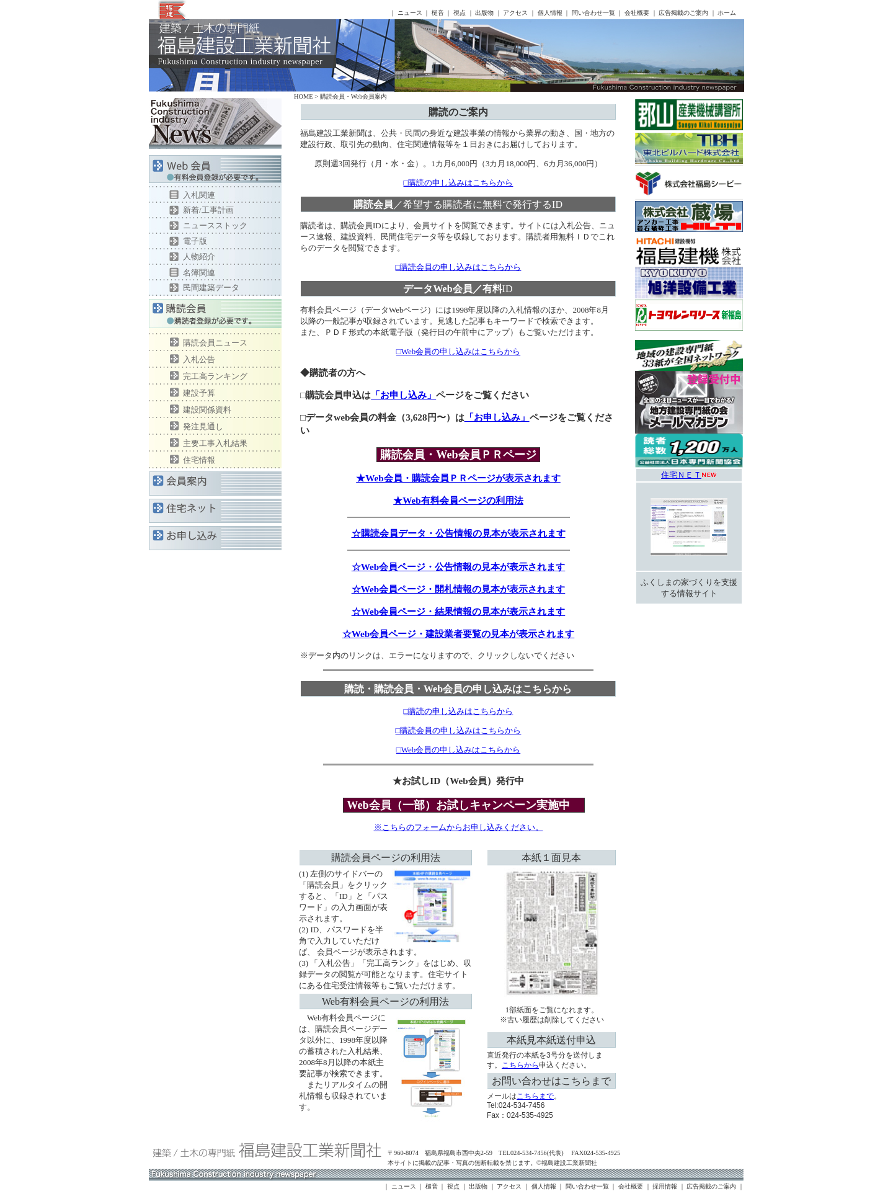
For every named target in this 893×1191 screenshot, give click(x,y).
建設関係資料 (207, 409)
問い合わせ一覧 (593, 12)
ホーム (727, 12)
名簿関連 (199, 272)
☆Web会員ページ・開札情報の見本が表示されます (459, 589)
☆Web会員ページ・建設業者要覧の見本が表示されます (458, 633)
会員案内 (215, 483)
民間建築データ (211, 287)
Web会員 (215, 171)
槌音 (438, 12)
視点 (459, 12)
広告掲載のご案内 (683, 12)
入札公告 (199, 359)
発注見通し (203, 426)
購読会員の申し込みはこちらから (460, 267)
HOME (303, 96)
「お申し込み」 (403, 395)
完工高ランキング (215, 376)
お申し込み (215, 538)
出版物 (484, 12)
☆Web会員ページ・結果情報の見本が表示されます (459, 611)
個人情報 (550, 12)
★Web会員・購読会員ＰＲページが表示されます (458, 478)
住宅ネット (215, 511)
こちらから (520, 1065)
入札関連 (199, 195)
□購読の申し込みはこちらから (458, 182)
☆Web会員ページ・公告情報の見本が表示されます (459, 566)
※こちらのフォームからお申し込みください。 (458, 827)
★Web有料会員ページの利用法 (458, 500)
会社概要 (636, 12)
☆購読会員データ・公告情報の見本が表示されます (459, 533)
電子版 (195, 241)
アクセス (515, 12)
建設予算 (199, 393)
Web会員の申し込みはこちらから (461, 351)
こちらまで (535, 1096)
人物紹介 (199, 256)
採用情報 (664, 1186)
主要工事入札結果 (215, 443)
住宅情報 (199, 460)
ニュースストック (215, 225)
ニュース (410, 12)
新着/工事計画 (208, 210)
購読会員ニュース (215, 342)
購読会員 (215, 316)
